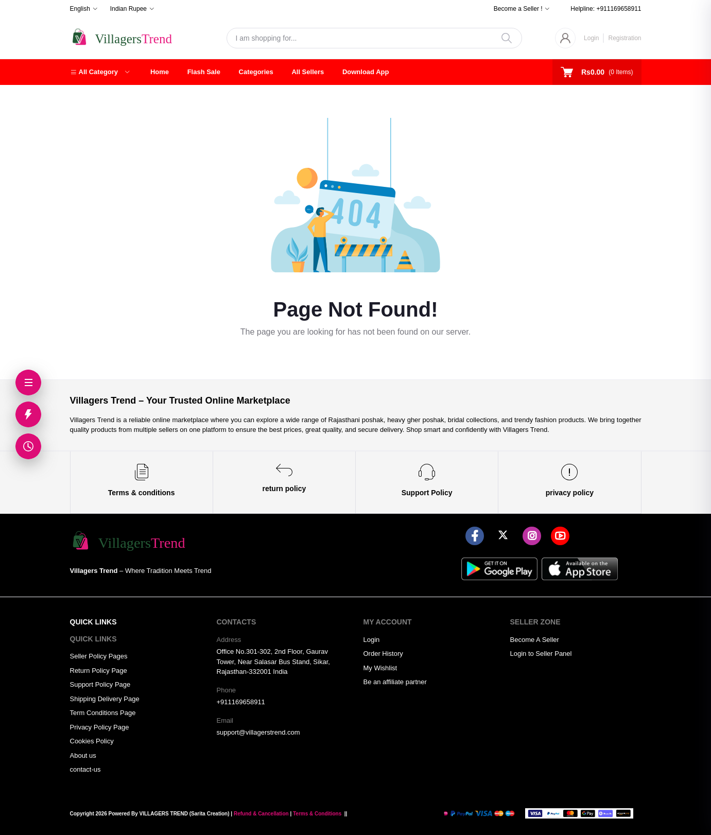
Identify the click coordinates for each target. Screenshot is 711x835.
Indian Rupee (128, 8)
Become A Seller (534, 639)
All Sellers (307, 72)
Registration (624, 38)
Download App (365, 72)
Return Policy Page (98, 670)
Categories (256, 72)
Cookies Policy (92, 741)
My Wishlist (380, 668)
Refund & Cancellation (261, 813)
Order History (383, 653)
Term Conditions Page (103, 713)
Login (591, 38)
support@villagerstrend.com (258, 732)
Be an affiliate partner (395, 682)
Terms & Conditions (317, 813)
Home (159, 72)
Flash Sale (203, 72)
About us (83, 755)
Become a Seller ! (518, 8)
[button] (100, 72)
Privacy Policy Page (99, 727)
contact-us (85, 769)
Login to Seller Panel (541, 653)
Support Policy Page (100, 684)
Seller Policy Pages (99, 656)
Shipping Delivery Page (105, 699)
